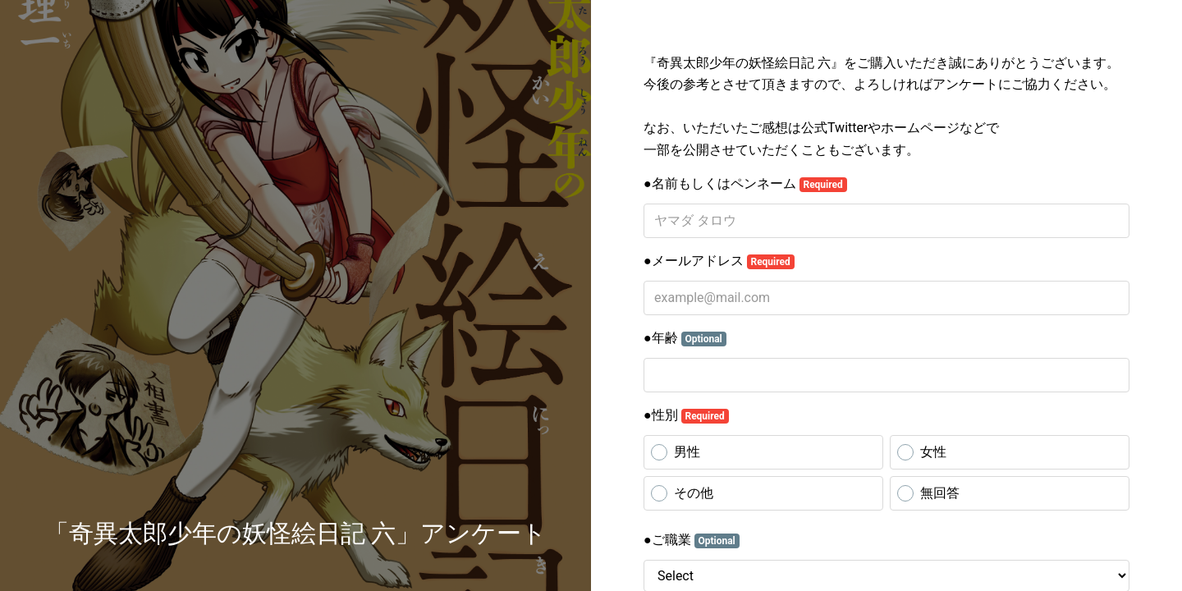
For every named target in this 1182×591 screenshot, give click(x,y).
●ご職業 (692, 540)
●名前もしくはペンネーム (745, 184)
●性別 (686, 415)
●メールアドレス (719, 261)
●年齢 (685, 338)
